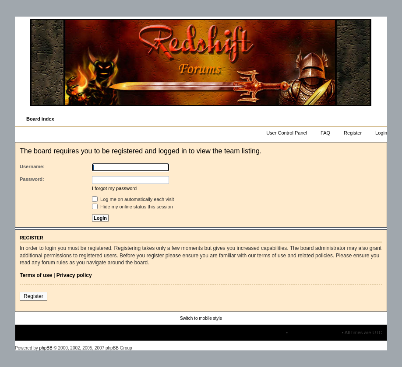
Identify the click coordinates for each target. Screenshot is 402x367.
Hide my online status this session (132, 206)
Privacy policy (74, 275)
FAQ (325, 132)
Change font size (380, 119)
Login (381, 132)
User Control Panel (286, 132)
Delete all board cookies (314, 332)
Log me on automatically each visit (133, 199)
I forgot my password (114, 188)
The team (274, 332)
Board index (40, 118)
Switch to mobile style (201, 318)
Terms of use (36, 275)
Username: (32, 166)
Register (353, 132)
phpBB (46, 348)
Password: (32, 179)
